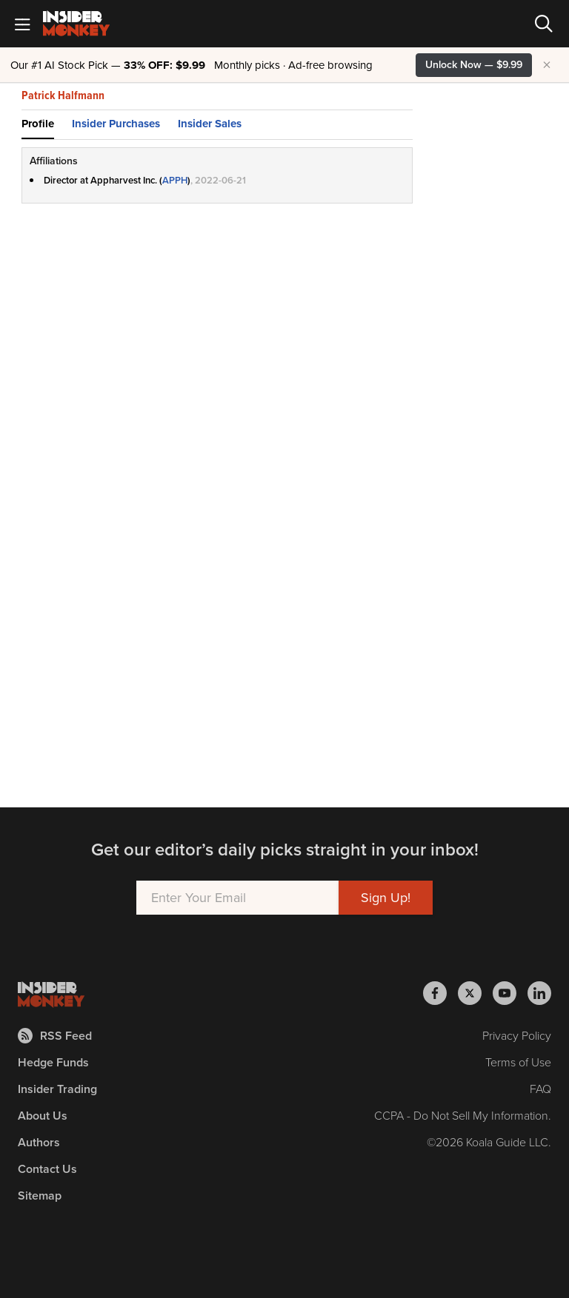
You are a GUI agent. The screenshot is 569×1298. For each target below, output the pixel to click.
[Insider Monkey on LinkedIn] (539, 993)
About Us (42, 1115)
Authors (39, 1142)
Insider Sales (210, 123)
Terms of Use (518, 1062)
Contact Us (47, 1168)
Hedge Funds (53, 1062)
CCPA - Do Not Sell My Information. (462, 1115)
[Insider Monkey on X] (475, 993)
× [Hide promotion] (546, 65)
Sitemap (39, 1195)
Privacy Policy (516, 1035)
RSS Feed (55, 1035)
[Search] (544, 24)
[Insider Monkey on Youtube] (510, 993)
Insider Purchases (116, 123)
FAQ (540, 1088)
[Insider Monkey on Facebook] (440, 993)
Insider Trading (57, 1088)
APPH (174, 180)
